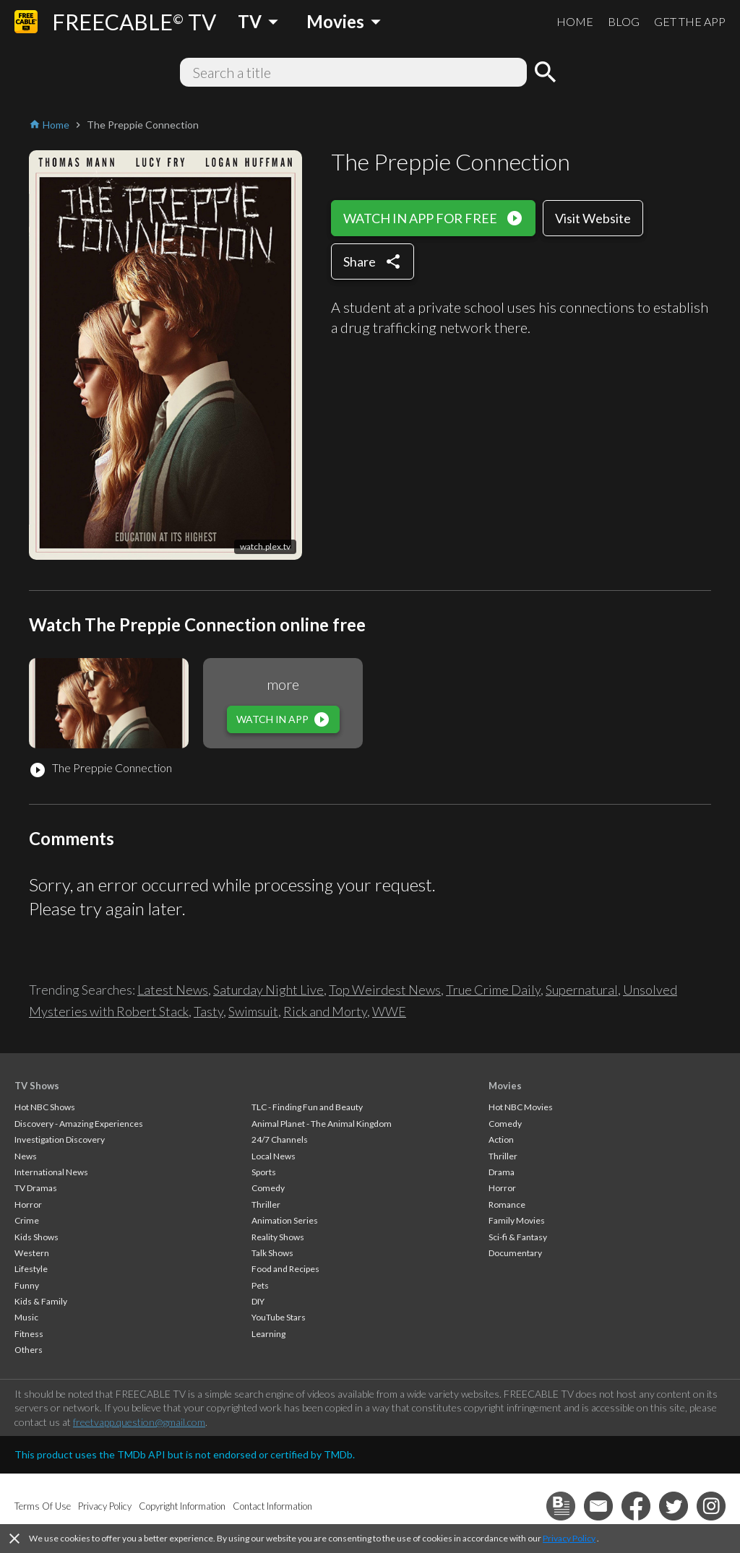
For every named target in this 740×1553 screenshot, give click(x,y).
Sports (263, 1172)
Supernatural (582, 990)
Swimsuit (253, 1011)
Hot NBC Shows (44, 1107)
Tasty (208, 1011)
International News (51, 1172)
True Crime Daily (493, 990)
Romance (507, 1204)
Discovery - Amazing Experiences (78, 1123)
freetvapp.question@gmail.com (139, 1422)
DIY (257, 1301)
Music (26, 1317)
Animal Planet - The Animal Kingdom (321, 1123)
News (25, 1156)
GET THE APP (690, 21)
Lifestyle (31, 1268)
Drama (502, 1172)
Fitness (28, 1333)
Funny (26, 1285)
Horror (28, 1204)
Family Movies (517, 1220)
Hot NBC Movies (521, 1107)
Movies (505, 1085)
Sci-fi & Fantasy (518, 1237)
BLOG (624, 21)
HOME (574, 21)
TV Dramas (35, 1187)
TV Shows (36, 1085)
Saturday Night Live (268, 990)
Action (501, 1139)
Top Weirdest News (385, 990)
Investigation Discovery (59, 1139)
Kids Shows (36, 1237)
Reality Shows (277, 1237)
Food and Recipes (285, 1268)
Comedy (268, 1187)
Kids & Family (40, 1301)
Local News (273, 1156)
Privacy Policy (569, 1538)
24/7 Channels (279, 1139)
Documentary (515, 1252)
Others (28, 1349)
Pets (260, 1285)
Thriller (265, 1204)
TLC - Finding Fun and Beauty (307, 1107)
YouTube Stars (278, 1317)
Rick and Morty (325, 1011)
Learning (268, 1333)
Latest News (172, 990)
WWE (389, 1011)
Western (31, 1252)
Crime (26, 1220)
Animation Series (284, 1220)
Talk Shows (272, 1252)
